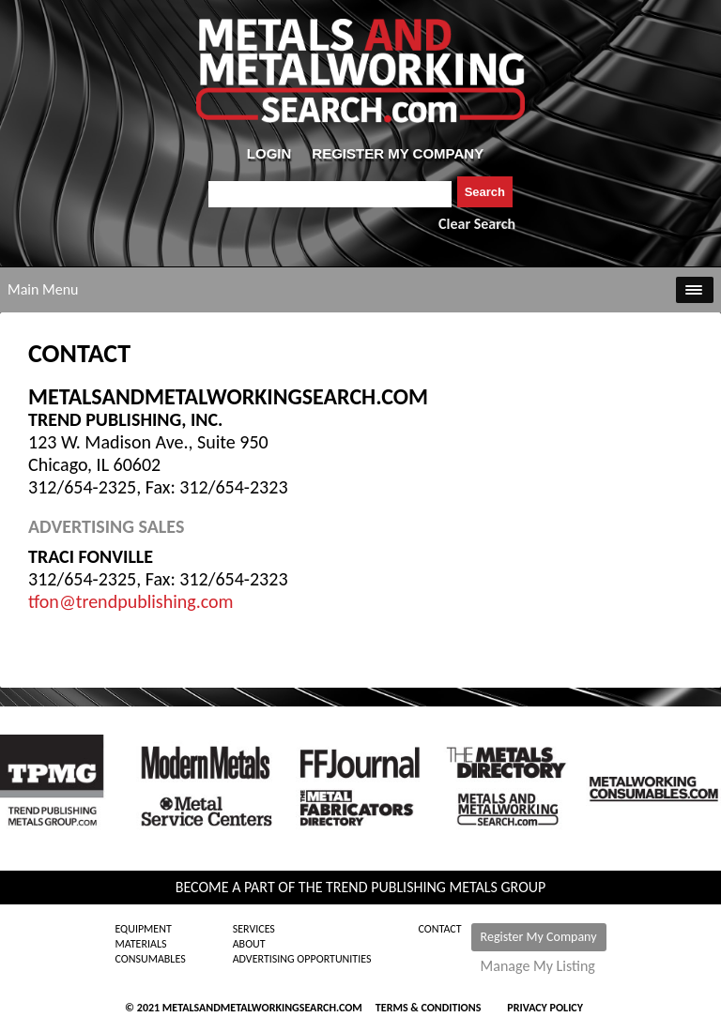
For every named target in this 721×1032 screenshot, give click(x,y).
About (249, 943)
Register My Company (539, 937)
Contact (440, 928)
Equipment (143, 928)
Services (254, 928)
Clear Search (476, 224)
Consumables (150, 958)
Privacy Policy (545, 1007)
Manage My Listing (538, 966)
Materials (140, 943)
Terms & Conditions (428, 1007)
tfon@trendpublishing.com (131, 601)
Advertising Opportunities (302, 958)
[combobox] (330, 194)
